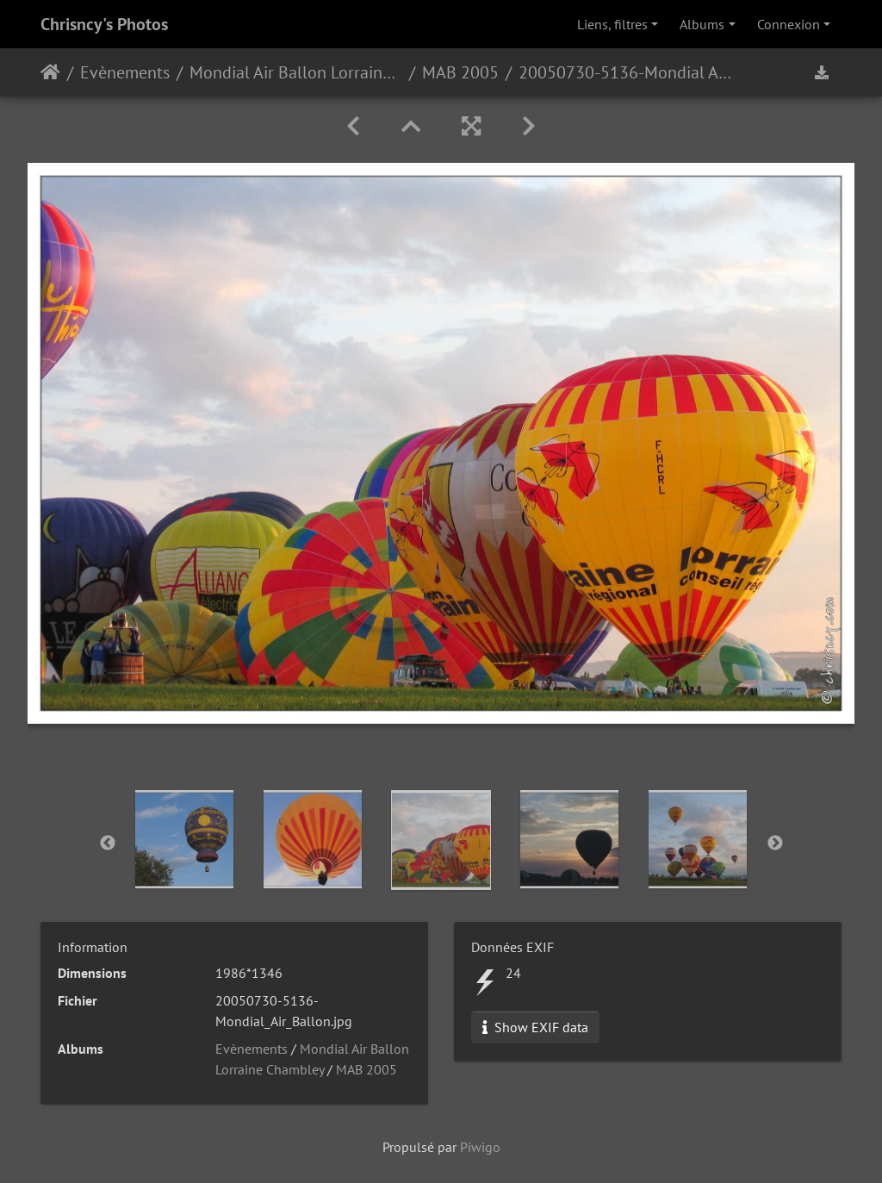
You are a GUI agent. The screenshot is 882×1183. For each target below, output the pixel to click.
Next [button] (775, 843)
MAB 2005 (460, 72)
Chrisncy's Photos (104, 24)
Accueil (50, 72)
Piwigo (480, 1146)
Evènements (125, 72)
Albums (702, 24)
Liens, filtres (612, 24)
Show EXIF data (535, 1027)
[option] (185, 839)
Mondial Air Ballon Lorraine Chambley (295, 72)
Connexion (788, 24)
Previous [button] (107, 843)
